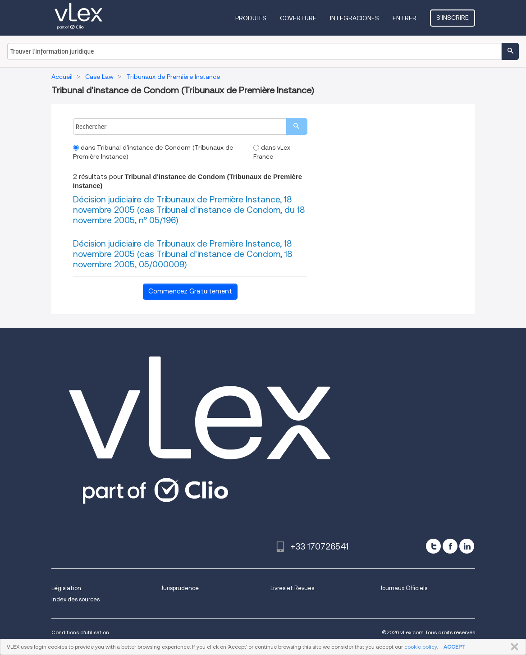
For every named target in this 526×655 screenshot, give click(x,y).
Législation (66, 588)
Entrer (404, 18)
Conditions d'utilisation (80, 632)
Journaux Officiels (403, 588)
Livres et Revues (292, 588)
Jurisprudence (180, 588)
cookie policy (420, 647)
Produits (250, 18)
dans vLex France (271, 152)
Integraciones (354, 18)
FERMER (513, 646)
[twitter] (433, 546)
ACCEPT (454, 647)
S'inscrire (452, 17)
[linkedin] (466, 546)
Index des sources (75, 599)
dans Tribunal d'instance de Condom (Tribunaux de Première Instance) (153, 152)
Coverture (298, 18)
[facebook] (450, 546)
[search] (296, 126)
